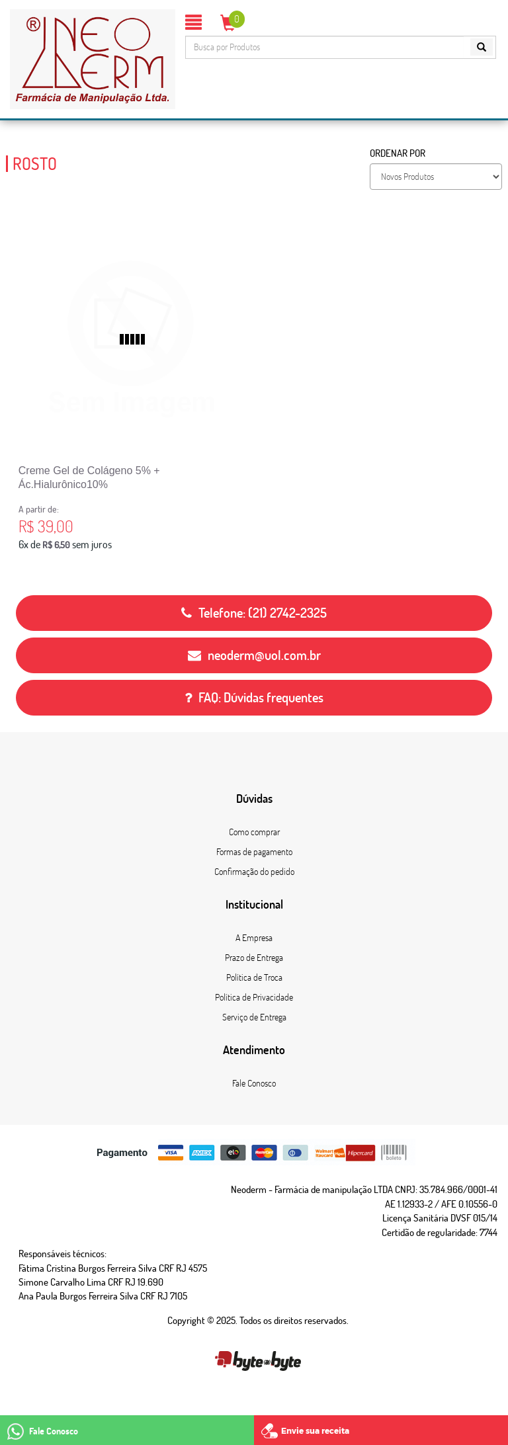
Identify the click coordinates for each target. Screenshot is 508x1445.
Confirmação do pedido (254, 872)
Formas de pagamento (254, 852)
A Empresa (254, 938)
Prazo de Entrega (254, 958)
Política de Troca (254, 977)
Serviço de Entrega (254, 1017)
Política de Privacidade (254, 997)
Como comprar (254, 832)
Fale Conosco (254, 1083)
